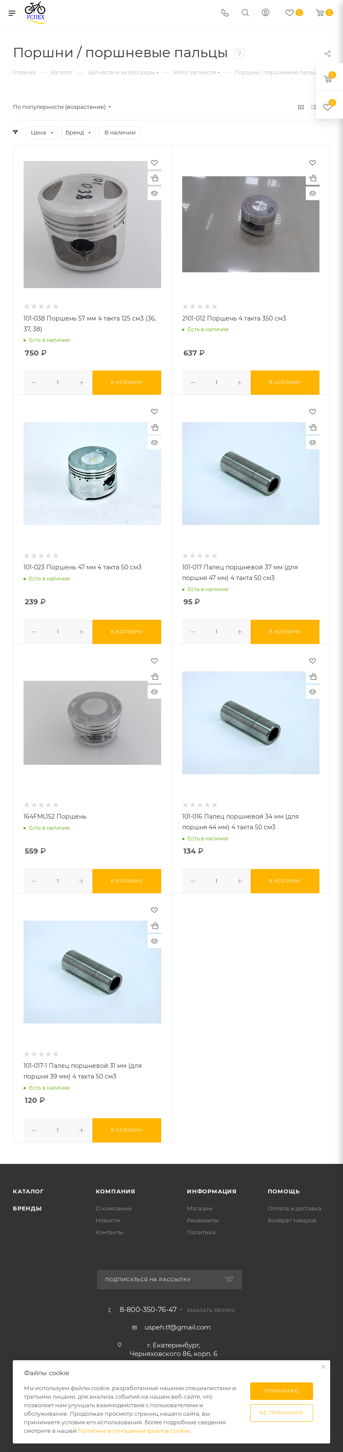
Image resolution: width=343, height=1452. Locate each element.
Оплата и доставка (295, 1204)
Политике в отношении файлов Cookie (133, 1430)
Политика (201, 1228)
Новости (108, 1216)
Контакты (109, 1228)
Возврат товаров (292, 1216)
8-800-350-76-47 (148, 1306)
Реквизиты (203, 1216)
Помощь (284, 1187)
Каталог (28, 1187)
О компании (114, 1204)
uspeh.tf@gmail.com (178, 1324)
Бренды (27, 1204)
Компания (116, 1187)
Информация (212, 1187)
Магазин (200, 1204)
